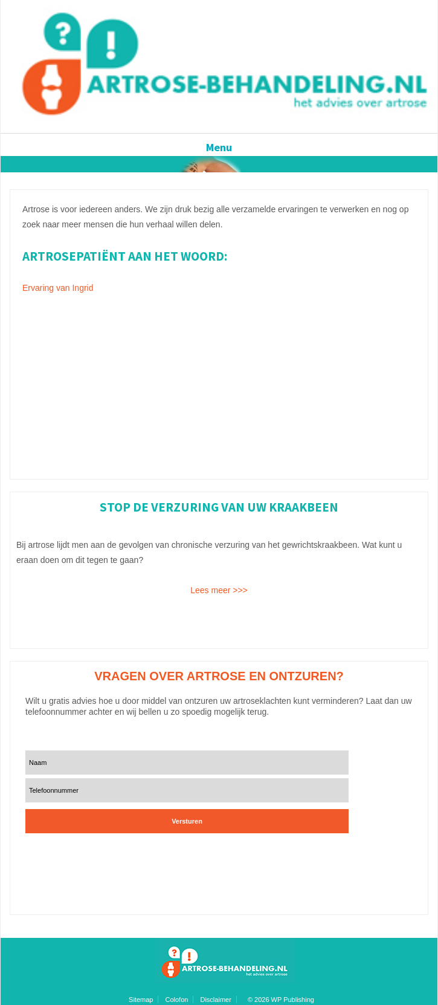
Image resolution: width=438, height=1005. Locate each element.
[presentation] (98, 855)
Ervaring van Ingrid (58, 288)
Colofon (177, 999)
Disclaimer (215, 999)
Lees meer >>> (219, 590)
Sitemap (141, 999)
